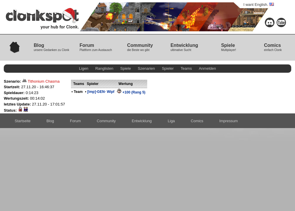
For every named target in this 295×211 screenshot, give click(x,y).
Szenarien (146, 68)
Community (106, 121)
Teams (186, 68)
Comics (197, 121)
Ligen (84, 68)
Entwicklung (142, 121)
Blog (50, 121)
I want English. (258, 4)
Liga (171, 121)
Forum (75, 121)
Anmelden (207, 68)
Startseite (22, 121)
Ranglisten (104, 68)
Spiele (125, 68)
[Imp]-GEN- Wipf (101, 92)
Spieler (168, 68)
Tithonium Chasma (44, 81)
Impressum (228, 121)
